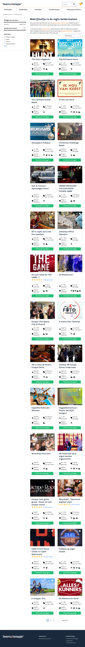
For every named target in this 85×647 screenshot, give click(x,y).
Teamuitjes (38, 9)
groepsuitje (56, 23)
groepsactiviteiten (67, 31)
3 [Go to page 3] (53, 620)
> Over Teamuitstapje (72, 638)
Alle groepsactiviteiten (74, 9)
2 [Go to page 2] (50, 620)
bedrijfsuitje (45, 29)
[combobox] (67, 4)
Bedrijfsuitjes (23, 9)
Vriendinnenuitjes (54, 9)
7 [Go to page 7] (59, 620)
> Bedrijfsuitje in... (71, 642)
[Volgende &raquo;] (65, 620)
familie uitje (64, 23)
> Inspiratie (69, 640)
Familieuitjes (8, 9)
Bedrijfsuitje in (8, 14)
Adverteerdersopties (45, 638)
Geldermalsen (17, 14)
